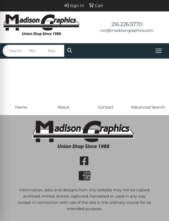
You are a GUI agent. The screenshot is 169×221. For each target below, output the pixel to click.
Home (21, 107)
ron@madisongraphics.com (126, 30)
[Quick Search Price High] (54, 51)
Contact (105, 107)
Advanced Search (148, 107)
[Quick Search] (14, 51)
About (63, 107)
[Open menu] (158, 51)
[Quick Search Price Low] (35, 51)
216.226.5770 (126, 24)
